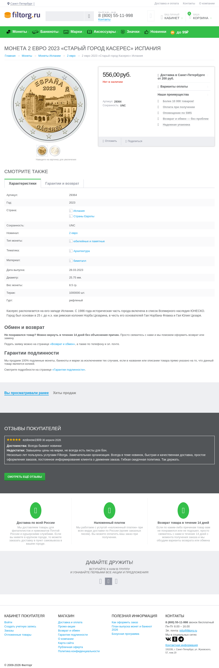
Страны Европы (84, 216)
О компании (207, 3)
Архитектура (82, 251)
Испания (79, 210)
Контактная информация (181, 645)
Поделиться (134, 141)
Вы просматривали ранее (26, 393)
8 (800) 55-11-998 (115, 15)
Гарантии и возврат (62, 183)
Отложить (111, 141)
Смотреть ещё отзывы (25, 476)
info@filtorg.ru (188, 630)
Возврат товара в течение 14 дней (183, 522)
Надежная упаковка (176, 124)
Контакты (189, 3)
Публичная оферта (70, 647)
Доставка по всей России (36, 522)
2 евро (73, 233)
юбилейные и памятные (89, 241)
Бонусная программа (125, 633)
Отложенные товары (17, 634)
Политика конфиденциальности (79, 651)
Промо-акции (66, 626)
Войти (8, 622)
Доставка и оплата (167, 3)
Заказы (9, 630)
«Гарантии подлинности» (68, 369)
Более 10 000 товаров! (178, 101)
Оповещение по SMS (177, 112)
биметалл (80, 260)
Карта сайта (66, 643)
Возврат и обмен (69, 630)
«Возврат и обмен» (62, 344)
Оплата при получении (179, 107)
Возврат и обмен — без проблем (186, 118)
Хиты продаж (64, 393)
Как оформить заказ (125, 622)
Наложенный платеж (109, 522)
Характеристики (22, 183)
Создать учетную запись (20, 626)
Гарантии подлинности (73, 634)
